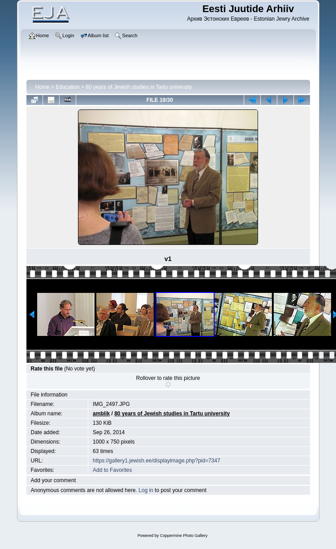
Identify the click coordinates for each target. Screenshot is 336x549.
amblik (101, 413)
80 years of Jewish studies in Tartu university (139, 87)
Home (42, 87)
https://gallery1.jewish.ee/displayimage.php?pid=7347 (156, 461)
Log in (145, 490)
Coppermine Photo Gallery (183, 535)
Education (67, 87)
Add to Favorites (112, 470)
